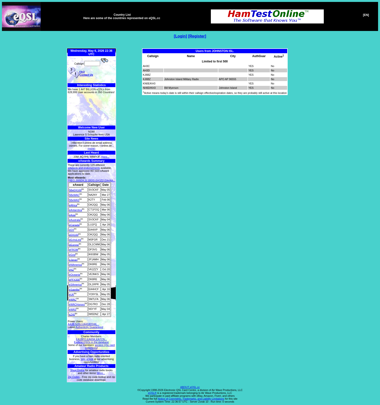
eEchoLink (75, 239)
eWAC (72, 299)
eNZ (71, 269)
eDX (71, 229)
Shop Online (77, 370)
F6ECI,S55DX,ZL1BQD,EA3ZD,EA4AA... (91, 180)
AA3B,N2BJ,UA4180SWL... (83, 324)
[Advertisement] (91, 110)
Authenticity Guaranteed (89, 327)
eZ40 (72, 314)
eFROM (73, 249)
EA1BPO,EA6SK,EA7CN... (91, 339)
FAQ (82, 71)
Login (180, 36)
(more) (91, 148)
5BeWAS (74, 200)
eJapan (73, 259)
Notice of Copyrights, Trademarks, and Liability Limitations (191, 398)
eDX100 (74, 234)
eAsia (72, 214)
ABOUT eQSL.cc (190, 387)
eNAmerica (75, 264)
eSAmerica (75, 284)
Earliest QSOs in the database (91, 342)
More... (101, 373)
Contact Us (86, 74)
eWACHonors (77, 304)
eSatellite (74, 289)
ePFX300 (74, 279)
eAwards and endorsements (84, 167)
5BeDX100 (75, 189)
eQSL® (152, 392)
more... (105, 156)
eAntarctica (75, 210)
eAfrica (73, 204)
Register (197, 36)
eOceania (74, 274)
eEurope (74, 244)
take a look (87, 359)
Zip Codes (74, 376)
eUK (71, 294)
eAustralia (74, 219)
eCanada (74, 224)
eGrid (72, 254)
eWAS (72, 309)
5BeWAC (74, 195)
